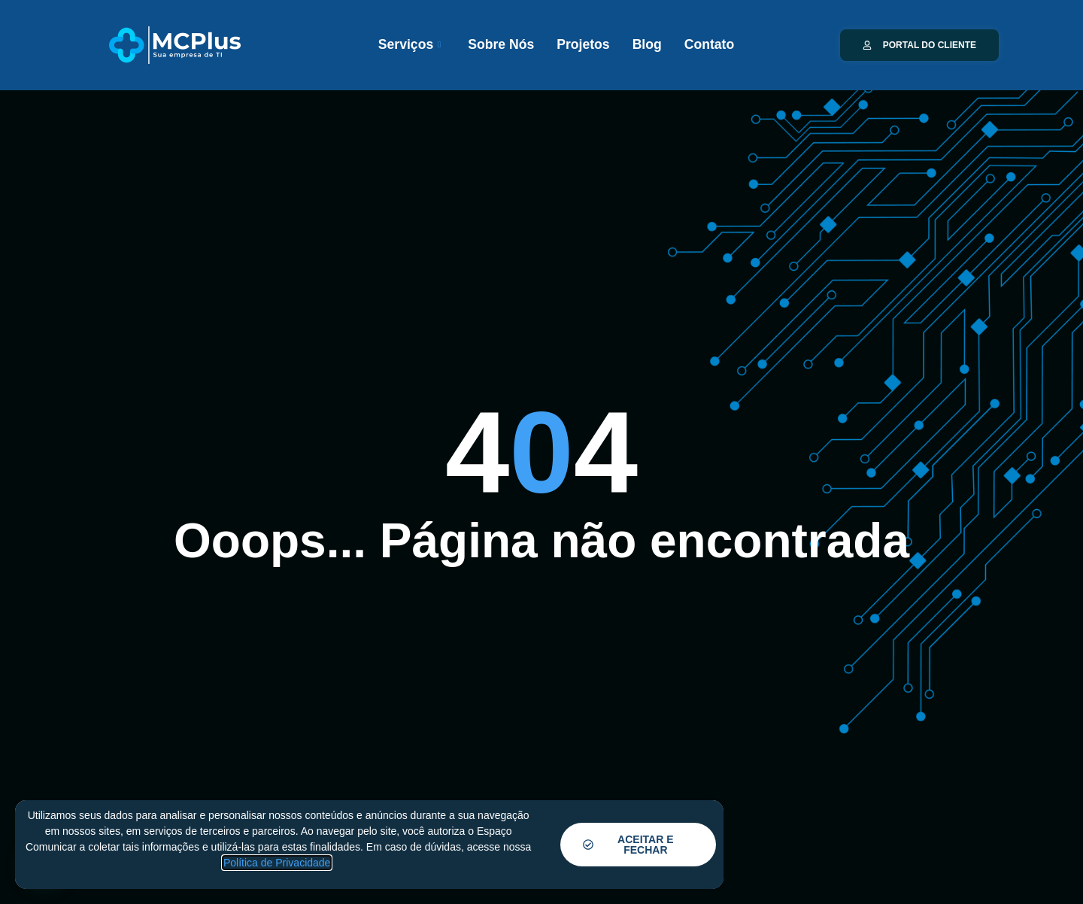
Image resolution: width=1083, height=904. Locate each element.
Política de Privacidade (276, 863)
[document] (541, 452)
